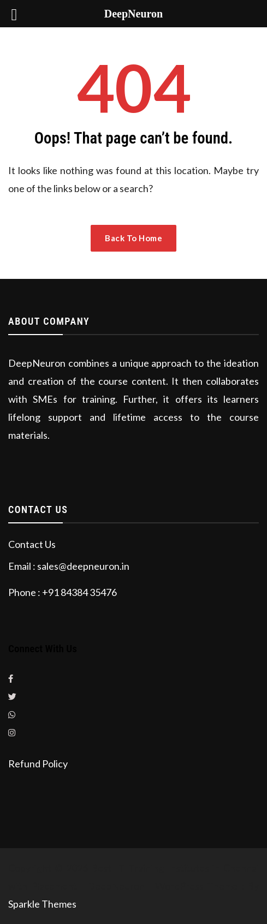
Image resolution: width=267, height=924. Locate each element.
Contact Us (32, 544)
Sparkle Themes (42, 904)
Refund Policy (38, 764)
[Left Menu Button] (14, 14)
